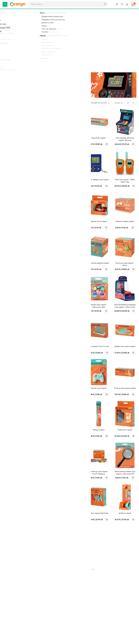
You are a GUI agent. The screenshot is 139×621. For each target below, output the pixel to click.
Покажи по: (119, 103)
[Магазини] (117, 4)
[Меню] (5, 4)
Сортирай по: (81, 103)
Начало (5, 12)
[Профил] (127, 4)
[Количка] (133, 4)
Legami (14, 12)
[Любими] (122, 4)
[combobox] (64, 4)
